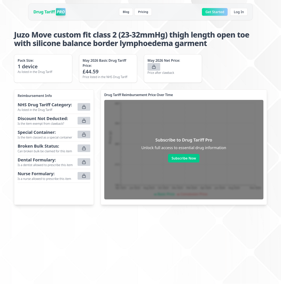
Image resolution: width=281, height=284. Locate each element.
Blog (126, 12)
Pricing (143, 12)
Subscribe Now (183, 158)
